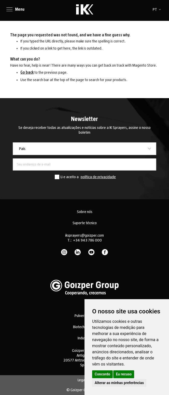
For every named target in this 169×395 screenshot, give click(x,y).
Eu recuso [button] (124, 374)
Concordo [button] (102, 374)
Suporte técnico (85, 223)
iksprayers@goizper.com (84, 235)
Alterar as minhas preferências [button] (119, 383)
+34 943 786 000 (87, 240)
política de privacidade (98, 177)
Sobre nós (84, 212)
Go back (27, 72)
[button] (158, 9)
